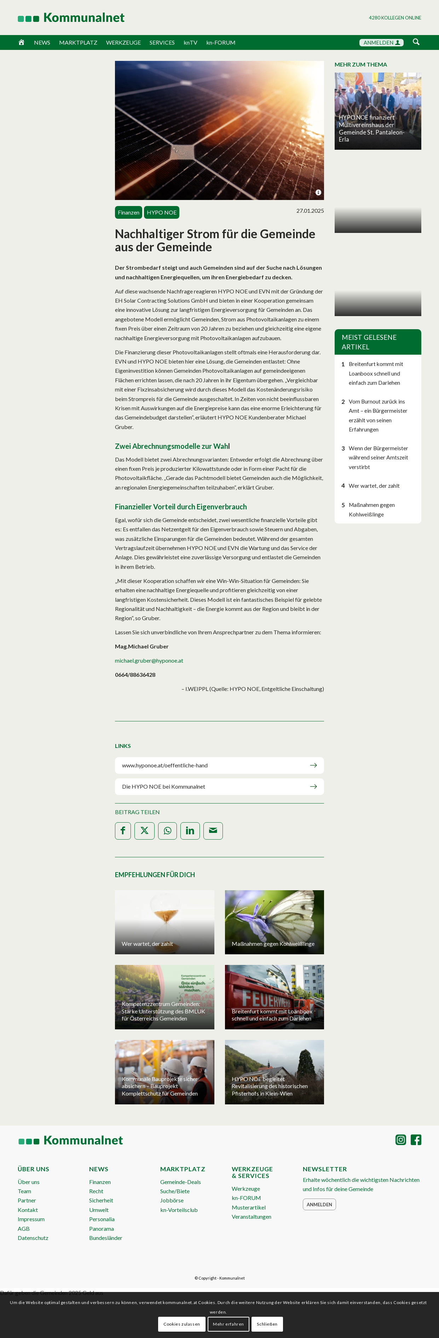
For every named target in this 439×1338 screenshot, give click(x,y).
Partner (27, 1200)
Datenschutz (33, 1237)
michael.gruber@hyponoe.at (149, 660)
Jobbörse (172, 1200)
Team (24, 1191)
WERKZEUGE (123, 42)
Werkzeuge (246, 1188)
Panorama (101, 1228)
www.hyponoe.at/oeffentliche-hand (165, 765)
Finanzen (100, 1181)
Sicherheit (101, 1200)
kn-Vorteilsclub (179, 1209)
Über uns (29, 1181)
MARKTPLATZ (78, 42)
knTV (190, 42)
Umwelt (99, 1209)
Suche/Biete (175, 1191)
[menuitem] (416, 43)
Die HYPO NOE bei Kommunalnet (163, 786)
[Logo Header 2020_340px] (62, 17)
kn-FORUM (221, 42)
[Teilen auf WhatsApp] (167, 831)
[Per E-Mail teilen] (213, 831)
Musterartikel (249, 1207)
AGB (24, 1228)
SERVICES (162, 42)
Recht (96, 1191)
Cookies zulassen (181, 1324)
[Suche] (416, 42)
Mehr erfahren (228, 1324)
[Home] (21, 42)
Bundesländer (105, 1237)
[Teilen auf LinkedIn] (190, 831)
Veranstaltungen (251, 1216)
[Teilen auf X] (144, 831)
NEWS (42, 42)
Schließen (267, 1324)
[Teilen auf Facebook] (123, 831)
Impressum (31, 1219)
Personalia (102, 1219)
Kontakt (28, 1209)
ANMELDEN (382, 42)
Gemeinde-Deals (180, 1181)
